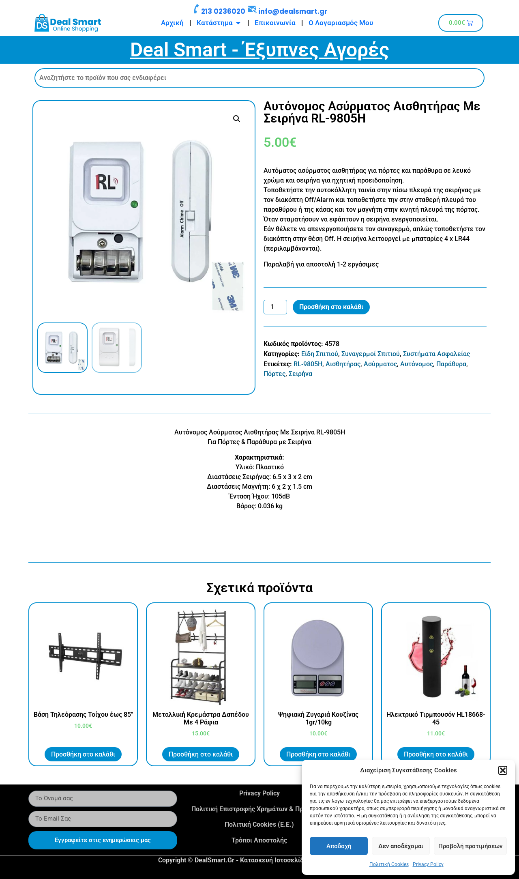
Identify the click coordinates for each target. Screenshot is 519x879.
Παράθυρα (451, 364)
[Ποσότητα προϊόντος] (275, 307)
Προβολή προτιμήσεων (470, 846)
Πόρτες (274, 374)
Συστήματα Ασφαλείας (436, 354)
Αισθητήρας (343, 364)
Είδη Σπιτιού (319, 354)
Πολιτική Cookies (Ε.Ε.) (259, 824)
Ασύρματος (380, 364)
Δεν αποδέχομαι (400, 846)
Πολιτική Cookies (389, 864)
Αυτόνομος (416, 364)
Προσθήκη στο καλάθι (331, 307)
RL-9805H (308, 364)
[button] (503, 770)
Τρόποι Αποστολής (259, 840)
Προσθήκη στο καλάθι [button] (83, 754)
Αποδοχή (338, 846)
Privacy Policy (428, 864)
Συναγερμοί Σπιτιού (370, 354)
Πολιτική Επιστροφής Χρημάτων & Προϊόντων (259, 809)
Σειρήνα (300, 374)
